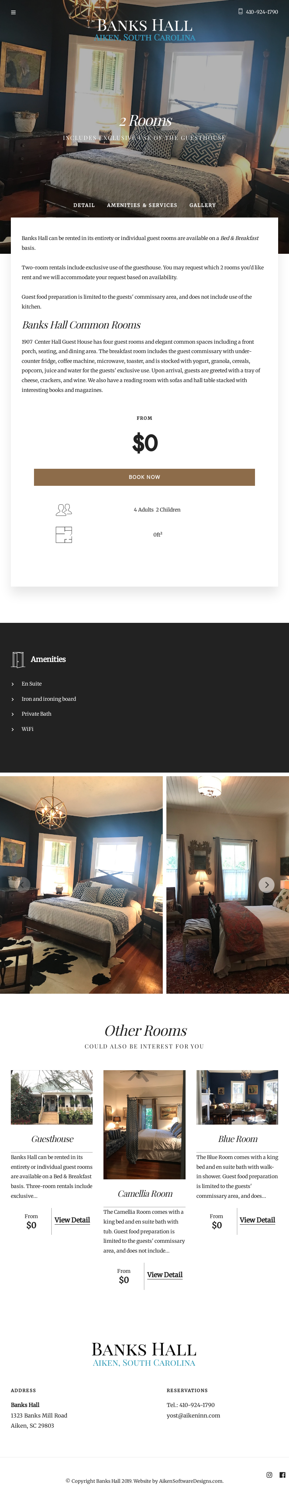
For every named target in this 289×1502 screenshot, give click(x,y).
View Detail (72, 1220)
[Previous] (22, 885)
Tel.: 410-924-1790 (191, 1405)
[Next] (267, 885)
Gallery (203, 205)
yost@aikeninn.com (193, 1415)
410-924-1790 (262, 12)
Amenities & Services (142, 205)
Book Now (144, 476)
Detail (84, 205)
